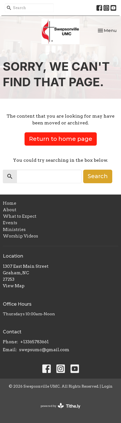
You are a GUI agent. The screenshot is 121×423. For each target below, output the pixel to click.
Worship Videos (20, 236)
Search (98, 176)
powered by (60, 405)
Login (107, 386)
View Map (14, 285)
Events (10, 222)
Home (9, 203)
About (9, 209)
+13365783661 (34, 341)
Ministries (14, 229)
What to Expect (19, 216)
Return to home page (60, 138)
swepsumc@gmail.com (44, 349)
